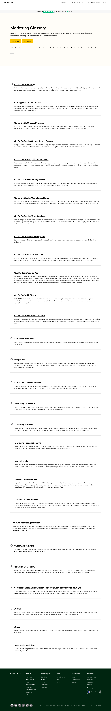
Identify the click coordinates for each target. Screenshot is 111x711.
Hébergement (30, 679)
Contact (89, 684)
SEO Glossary (16, 41)
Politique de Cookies (80, 705)
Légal (39, 705)
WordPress (29, 687)
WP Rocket (44, 684)
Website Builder (30, 684)
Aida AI (90, 7)
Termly (43, 679)
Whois (58, 682)
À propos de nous (92, 677)
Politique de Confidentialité (64, 705)
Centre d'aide (76, 679)
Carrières (90, 679)
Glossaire (74, 682)
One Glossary (27, 41)
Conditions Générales (49, 705)
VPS (27, 694)
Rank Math (44, 687)
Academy (74, 677)
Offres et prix (63, 2)
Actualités (90, 682)
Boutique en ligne (31, 689)
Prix (58, 679)
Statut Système (61, 677)
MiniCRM (43, 682)
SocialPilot (44, 677)
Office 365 (29, 692)
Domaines (29, 677)
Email (27, 682)
